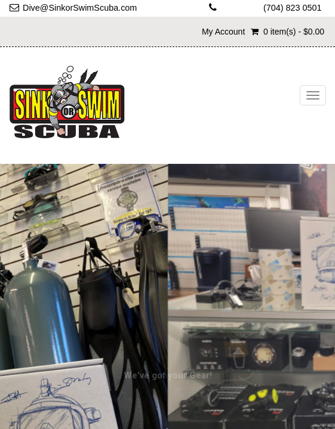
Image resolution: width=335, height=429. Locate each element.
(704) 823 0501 (292, 8)
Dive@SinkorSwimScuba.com (80, 8)
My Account (223, 31)
